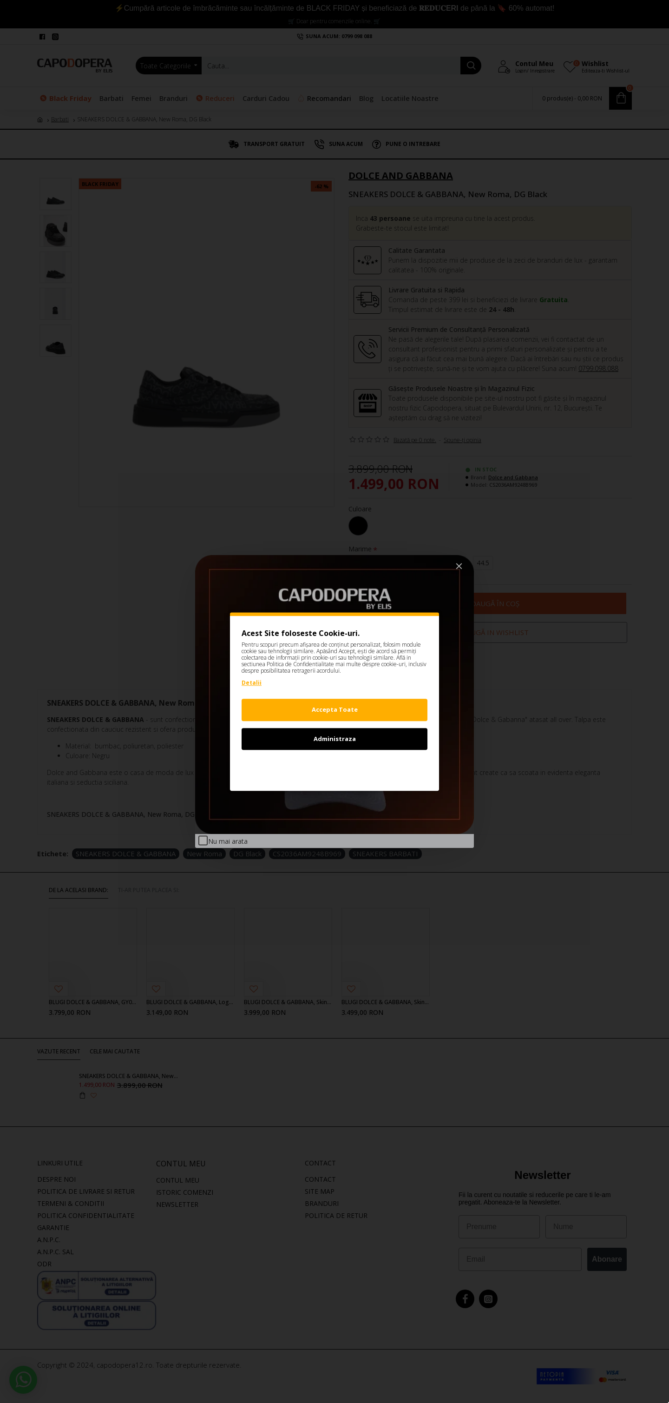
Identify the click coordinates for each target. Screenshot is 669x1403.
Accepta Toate (335, 709)
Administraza (335, 739)
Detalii (252, 683)
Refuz (334, 767)
